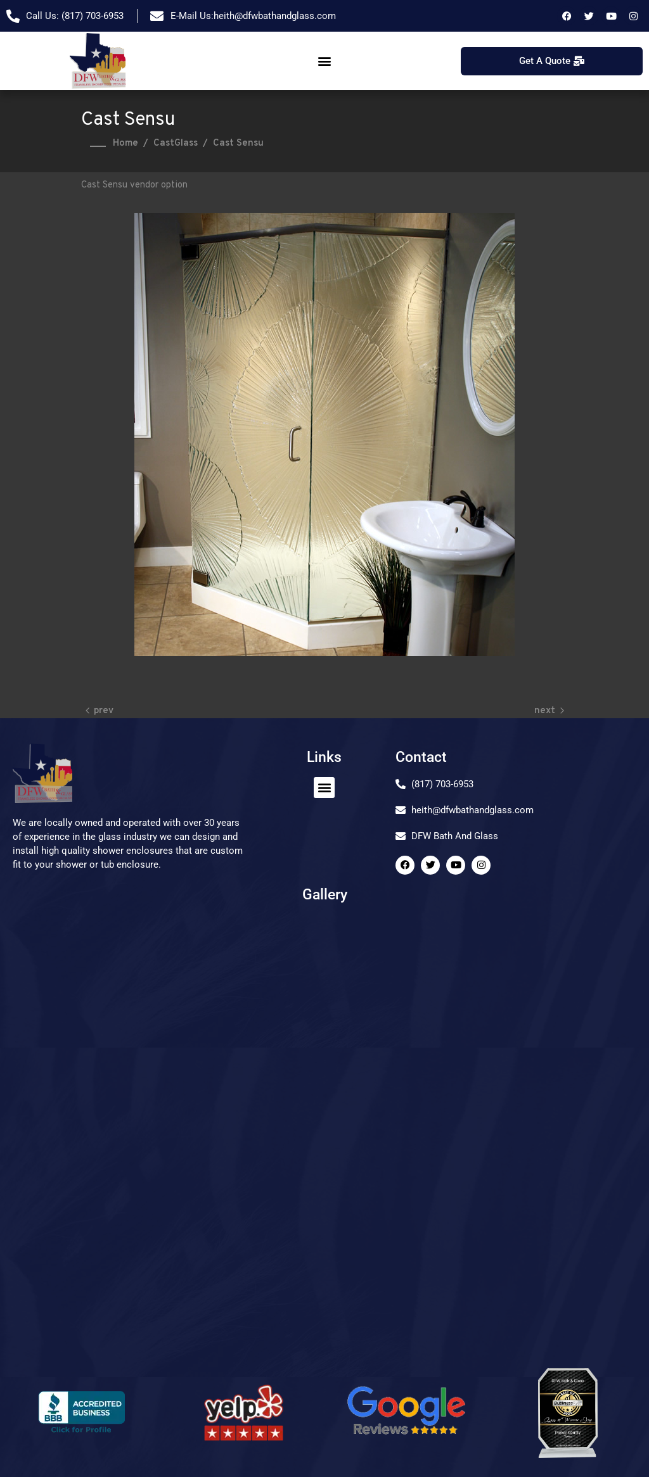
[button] (324, 61)
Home (125, 143)
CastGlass (175, 143)
